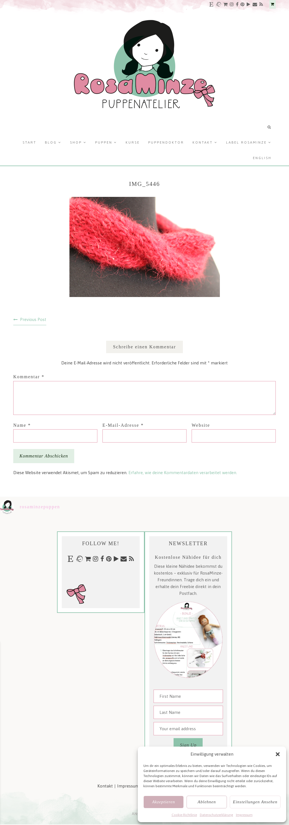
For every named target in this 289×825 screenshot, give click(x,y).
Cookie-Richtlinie (184, 815)
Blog (51, 142)
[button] (278, 754)
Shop (76, 142)
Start (29, 142)
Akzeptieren (163, 802)
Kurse (133, 142)
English (262, 158)
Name (22, 425)
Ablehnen (207, 802)
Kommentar (28, 376)
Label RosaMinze (246, 142)
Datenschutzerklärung (216, 815)
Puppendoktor (166, 142)
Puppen (103, 142)
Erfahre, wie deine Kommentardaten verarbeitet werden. (182, 472)
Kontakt (202, 142)
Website (201, 425)
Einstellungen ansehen (255, 802)
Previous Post (33, 319)
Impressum (244, 815)
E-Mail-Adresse (123, 425)
